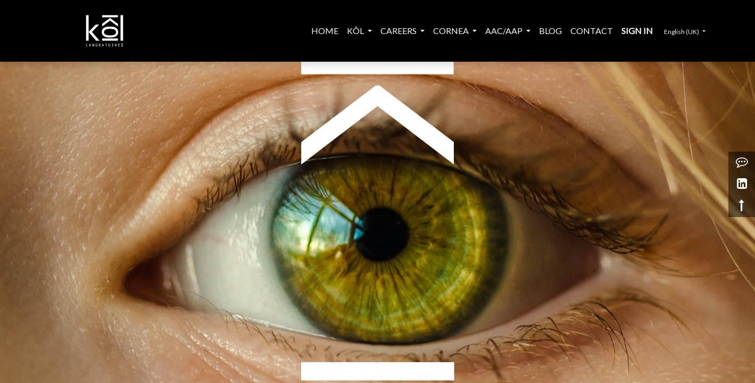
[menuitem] (325, 30)
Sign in (637, 31)
